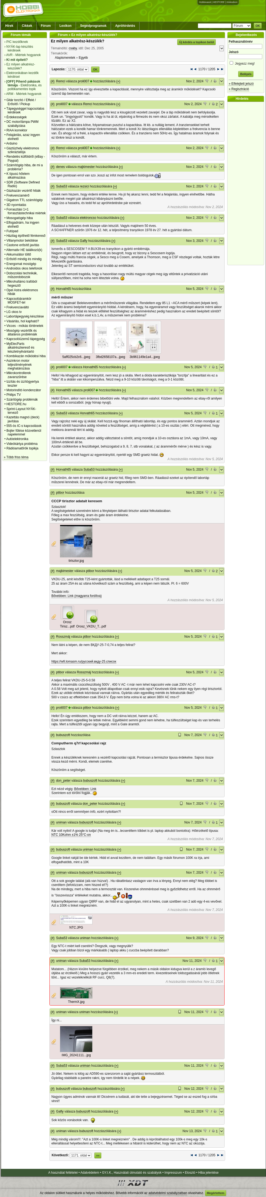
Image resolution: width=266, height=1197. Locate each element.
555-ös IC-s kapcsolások (23, 426)
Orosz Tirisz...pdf (67, 624)
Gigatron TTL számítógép (24, 200)
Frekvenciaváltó (17, 307)
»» (97, 1155)
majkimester (86, 167)
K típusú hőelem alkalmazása (18, 175)
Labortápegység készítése (25, 316)
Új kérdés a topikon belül (196, 42)
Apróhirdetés (125, 26)
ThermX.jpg (76, 1002)
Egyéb (83, 58)
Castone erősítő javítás (22, 245)
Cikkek (27, 26)
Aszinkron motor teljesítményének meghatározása (19, 364)
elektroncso (88, 218)
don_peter (63, 780)
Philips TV (13, 395)
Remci (60, 81)
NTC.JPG (76, 927)
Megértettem (215, 1193)
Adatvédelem (89, 1172)
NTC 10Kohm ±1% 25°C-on (71, 835)
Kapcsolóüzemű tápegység (25, 339)
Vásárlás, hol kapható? (22, 321)
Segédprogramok (93, 26)
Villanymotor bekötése (22, 240)
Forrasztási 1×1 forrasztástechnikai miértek (26, 211)
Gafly (83, 241)
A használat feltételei (63, 1172)
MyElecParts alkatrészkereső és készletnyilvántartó (20, 347)
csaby (73, 48)
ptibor (60, 492)
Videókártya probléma (22, 444)
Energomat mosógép (21, 264)
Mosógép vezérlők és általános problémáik (21, 332)
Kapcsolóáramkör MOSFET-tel (18, 300)
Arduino (11, 143)
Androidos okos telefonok (24, 268)
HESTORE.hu (16, 404)
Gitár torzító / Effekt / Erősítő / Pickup (21, 102)
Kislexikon (231, 2)
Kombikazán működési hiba (26, 356)
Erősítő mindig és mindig (23, 259)
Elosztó (190, 1172)
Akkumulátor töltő (18, 254)
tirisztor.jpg (76, 561)
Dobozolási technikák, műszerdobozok (22, 275)
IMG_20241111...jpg (76, 1055)
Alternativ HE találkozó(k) (24, 250)
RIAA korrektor (16, 130)
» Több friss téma (16, 457)
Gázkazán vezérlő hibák (23, 191)
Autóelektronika (17, 439)
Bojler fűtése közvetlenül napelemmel (23, 432)
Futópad (12, 231)
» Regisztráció (239, 89)
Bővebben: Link (62, 596)
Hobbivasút (205, 2)
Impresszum (173, 1172)
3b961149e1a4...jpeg (145, 357)
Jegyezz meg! (246, 62)
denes (60, 167)
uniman (61, 822)
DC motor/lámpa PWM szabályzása (22, 123)
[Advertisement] (247, 183)
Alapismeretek (65, 58)
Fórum (46, 26)
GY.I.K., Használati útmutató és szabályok (132, 1172)
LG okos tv (14, 312)
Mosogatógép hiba (19, 218)
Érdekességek (16, 117)
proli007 (83, 81)
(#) (53, 81)
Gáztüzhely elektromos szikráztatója (22, 150)
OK (258, 25)
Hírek (9, 26)
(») (118, 81)
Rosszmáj (63, 636)
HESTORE (219, 2)
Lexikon (65, 26)
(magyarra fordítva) (88, 596)
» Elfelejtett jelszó (241, 84)
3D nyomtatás (16, 205)
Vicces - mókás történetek (24, 326)
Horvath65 (63, 289)
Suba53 (61, 186)
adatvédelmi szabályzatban (167, 1193)
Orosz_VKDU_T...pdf (91, 626)
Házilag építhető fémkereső (25, 236)
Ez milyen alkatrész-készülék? (77, 41)
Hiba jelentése (208, 1172)
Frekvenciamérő (17, 195)
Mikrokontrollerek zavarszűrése (18, 375)
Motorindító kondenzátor (23, 390)
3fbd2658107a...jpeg (110, 357)
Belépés (245, 74)
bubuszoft (63, 735)
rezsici (84, 186)
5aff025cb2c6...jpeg (76, 357)
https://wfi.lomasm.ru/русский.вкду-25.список (83, 661)
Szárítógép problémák (22, 399)
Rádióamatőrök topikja (22, 448)
